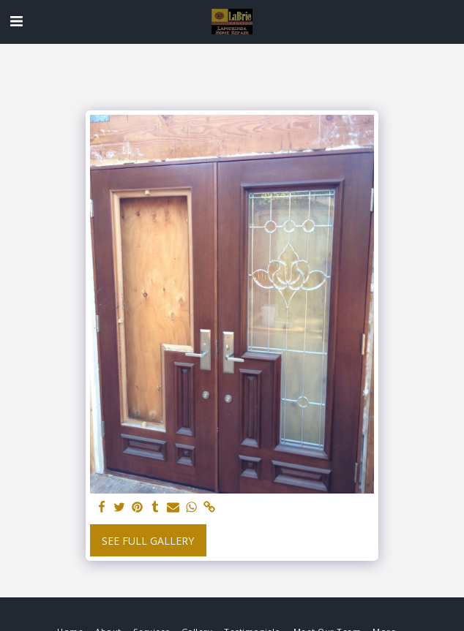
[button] (16, 21)
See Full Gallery (148, 541)
